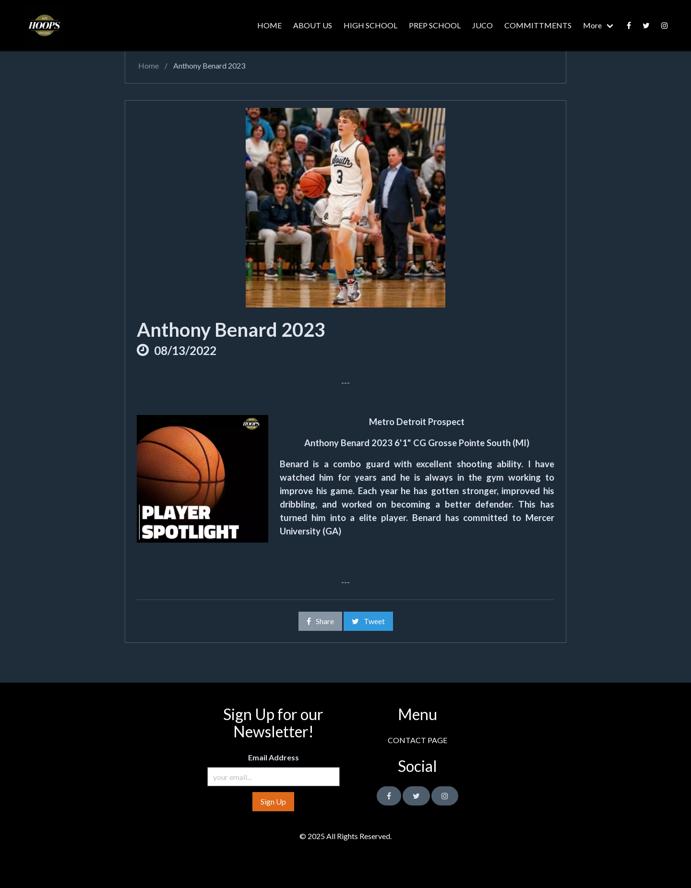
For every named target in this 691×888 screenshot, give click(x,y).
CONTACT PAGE (417, 740)
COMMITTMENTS (538, 25)
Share (320, 621)
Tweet (368, 621)
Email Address (273, 757)
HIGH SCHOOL (370, 25)
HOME (269, 25)
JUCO (482, 25)
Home (148, 65)
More (592, 25)
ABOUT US (312, 25)
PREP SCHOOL (435, 25)
